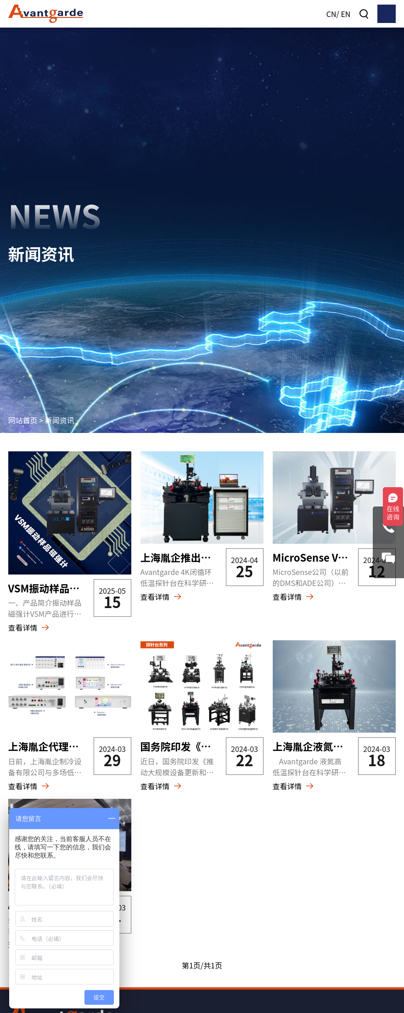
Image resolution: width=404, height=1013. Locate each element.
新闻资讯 (59, 413)
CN (331, 13)
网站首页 (23, 413)
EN (345, 13)
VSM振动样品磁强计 (54, 581)
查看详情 (23, 621)
